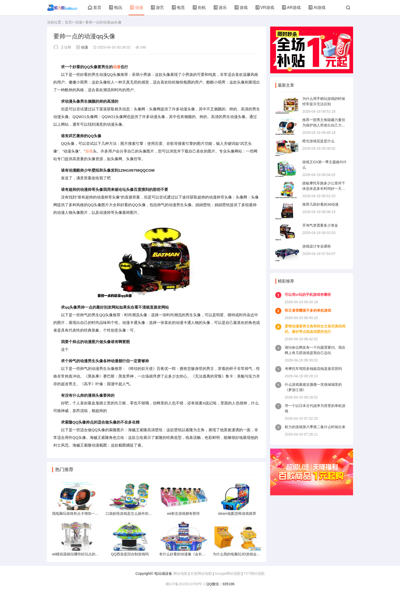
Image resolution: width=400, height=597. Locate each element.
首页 (94, 7)
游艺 (157, 7)
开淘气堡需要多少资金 (320, 225)
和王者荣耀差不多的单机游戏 (308, 310)
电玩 (115, 7)
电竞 (178, 7)
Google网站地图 (228, 573)
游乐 (220, 7)
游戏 (241, 7)
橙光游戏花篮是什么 (318, 141)
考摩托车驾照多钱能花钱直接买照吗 (313, 369)
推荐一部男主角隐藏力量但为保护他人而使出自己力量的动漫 (323, 125)
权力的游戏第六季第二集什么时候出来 (315, 427)
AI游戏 (317, 7)
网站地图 (180, 573)
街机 (199, 7)
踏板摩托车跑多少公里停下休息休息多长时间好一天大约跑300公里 (323, 188)
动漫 (136, 7)
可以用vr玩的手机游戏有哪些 (308, 294)
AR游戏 (291, 7)
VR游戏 (264, 7)
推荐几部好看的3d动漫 (320, 204)
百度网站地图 (201, 573)
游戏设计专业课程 (316, 246)
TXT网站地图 (253, 573)
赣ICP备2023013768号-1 (185, 584)
